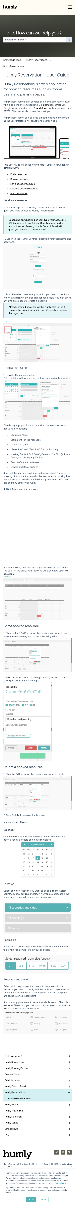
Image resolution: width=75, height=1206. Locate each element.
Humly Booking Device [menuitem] (16, 1096)
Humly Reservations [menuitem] (15, 1120)
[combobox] (34, 39)
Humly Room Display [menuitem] (15, 1090)
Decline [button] (43, 1199)
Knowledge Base (12, 59)
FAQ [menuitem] (7, 1162)
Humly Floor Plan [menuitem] (13, 1144)
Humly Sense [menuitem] (11, 1150)
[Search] (69, 39)
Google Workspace (13, 108)
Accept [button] (31, 1199)
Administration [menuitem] (12, 1108)
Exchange (48, 104)
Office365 (60, 104)
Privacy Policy (60, 1183)
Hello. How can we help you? (32, 33)
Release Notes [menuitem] (12, 1102)
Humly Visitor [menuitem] (11, 1132)
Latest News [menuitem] (11, 1156)
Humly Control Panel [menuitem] (15, 1114)
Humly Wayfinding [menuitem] (14, 1138)
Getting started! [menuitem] (13, 1084)
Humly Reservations (36, 59)
